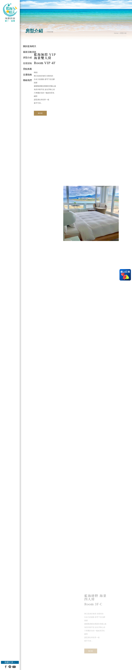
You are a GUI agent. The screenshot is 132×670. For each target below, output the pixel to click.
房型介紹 (27, 57)
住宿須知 (27, 63)
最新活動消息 (29, 52)
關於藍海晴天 (29, 46)
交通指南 (27, 74)
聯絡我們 (27, 80)
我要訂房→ (9, 662)
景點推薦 (27, 69)
